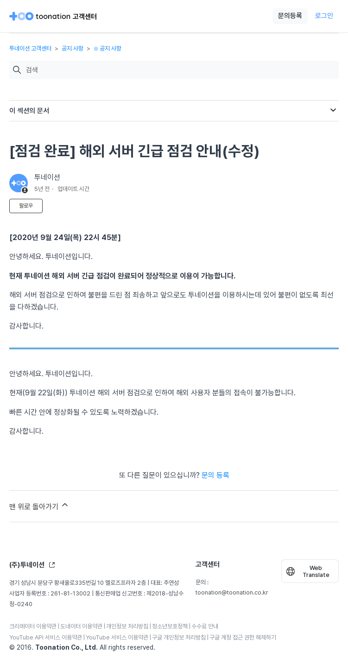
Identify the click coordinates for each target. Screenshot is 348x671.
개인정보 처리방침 (127, 626)
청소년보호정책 (170, 626)
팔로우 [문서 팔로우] (26, 206)
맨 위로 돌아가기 (39, 505)
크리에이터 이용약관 (33, 626)
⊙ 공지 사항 (107, 48)
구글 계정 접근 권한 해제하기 (242, 637)
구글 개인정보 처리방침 (179, 637)
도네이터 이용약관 (81, 626)
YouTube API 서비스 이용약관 (45, 637)
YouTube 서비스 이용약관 (117, 637)
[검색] (180, 70)
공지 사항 (72, 48)
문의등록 (290, 16)
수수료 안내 (204, 626)
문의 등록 (215, 475)
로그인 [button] (324, 16)
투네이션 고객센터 (30, 48)
